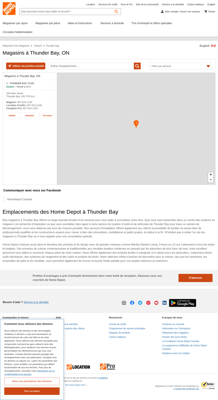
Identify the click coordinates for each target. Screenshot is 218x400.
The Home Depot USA (75, 385)
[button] (116, 11)
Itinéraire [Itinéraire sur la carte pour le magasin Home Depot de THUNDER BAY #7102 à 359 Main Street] (29, 115)
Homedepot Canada (19, 199)
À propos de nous (172, 317)
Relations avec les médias (176, 353)
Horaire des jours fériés (174, 337)
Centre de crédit (117, 324)
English (204, 45)
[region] (32, 359)
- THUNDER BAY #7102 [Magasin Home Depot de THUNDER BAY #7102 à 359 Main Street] (20, 83)
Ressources (115, 317)
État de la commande (147, 4)
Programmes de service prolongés (127, 328)
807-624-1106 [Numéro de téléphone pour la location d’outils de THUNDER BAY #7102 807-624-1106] (34, 105)
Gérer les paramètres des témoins (32, 381)
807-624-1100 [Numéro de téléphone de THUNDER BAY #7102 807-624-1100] (24, 102)
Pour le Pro (127, 4)
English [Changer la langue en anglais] (211, 4)
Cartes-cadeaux (195, 4)
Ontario (38, 45)
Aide (58, 317)
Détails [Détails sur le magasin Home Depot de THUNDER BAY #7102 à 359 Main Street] (12, 115)
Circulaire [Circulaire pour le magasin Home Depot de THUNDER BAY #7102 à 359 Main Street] (47, 115)
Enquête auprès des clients (70, 328)
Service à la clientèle (173, 4)
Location (90, 4)
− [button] (211, 180)
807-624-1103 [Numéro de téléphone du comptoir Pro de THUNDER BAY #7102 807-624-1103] (30, 108)
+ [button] (211, 174)
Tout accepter (32, 391)
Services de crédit (107, 4)
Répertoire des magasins (16, 45)
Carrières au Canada (173, 324)
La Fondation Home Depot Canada (180, 341)
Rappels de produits (119, 332)
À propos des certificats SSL (186, 389)
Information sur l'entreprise (176, 328)
